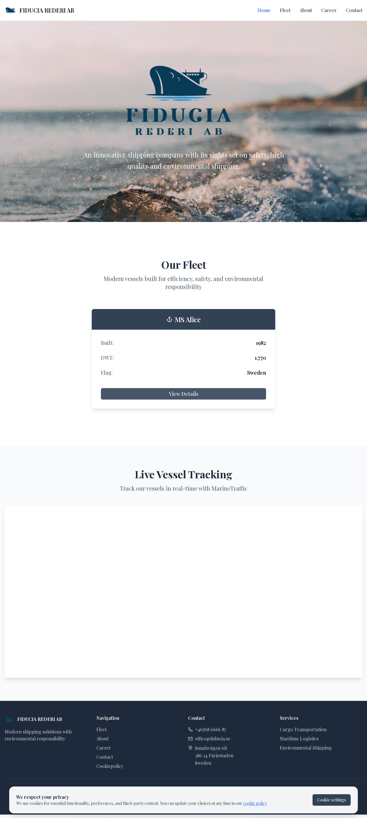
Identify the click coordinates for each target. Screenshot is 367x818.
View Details (183, 393)
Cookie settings (331, 800)
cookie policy (254, 803)
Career (329, 10)
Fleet (285, 10)
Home (264, 10)
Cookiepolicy (109, 766)
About (306, 10)
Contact (354, 10)
